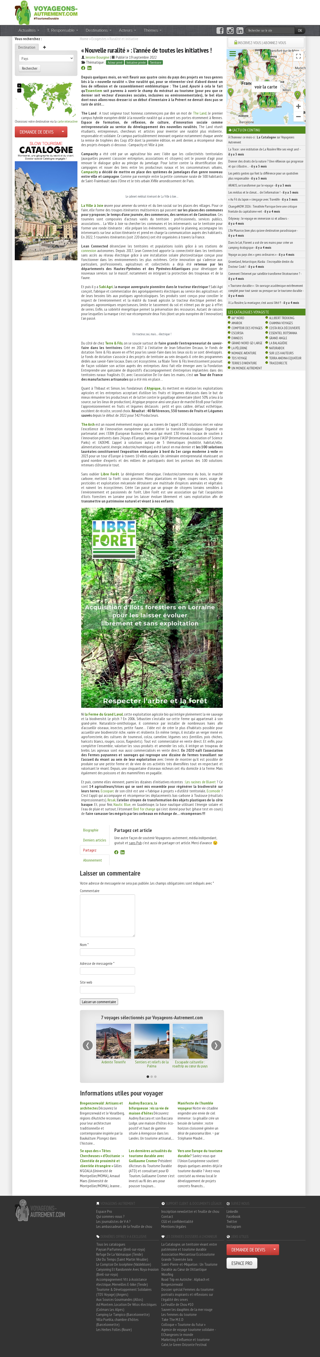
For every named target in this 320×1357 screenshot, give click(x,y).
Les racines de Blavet (201, 781)
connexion (88, 250)
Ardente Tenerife (113, 1061)
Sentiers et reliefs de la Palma (152, 1063)
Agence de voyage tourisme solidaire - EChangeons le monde (188, 1332)
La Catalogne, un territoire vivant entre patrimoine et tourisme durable (189, 1247)
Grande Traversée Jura (176, 1259)
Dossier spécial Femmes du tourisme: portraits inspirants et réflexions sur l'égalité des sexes (187, 1294)
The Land (199, 113)
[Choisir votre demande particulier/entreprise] (62, 131)
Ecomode (213, 790)
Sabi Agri (106, 286)
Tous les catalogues (110, 1244)
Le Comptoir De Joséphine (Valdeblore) (123, 1264)
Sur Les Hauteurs (281, 353)
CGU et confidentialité (177, 1221)
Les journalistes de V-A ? (113, 1221)
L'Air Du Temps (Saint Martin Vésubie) (122, 1259)
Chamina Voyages (281, 323)
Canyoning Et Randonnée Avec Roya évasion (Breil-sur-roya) (127, 1272)
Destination (26, 47)
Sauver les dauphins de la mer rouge (186, 1309)
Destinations (99, 30)
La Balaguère (278, 343)
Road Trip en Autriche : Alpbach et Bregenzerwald (185, 1282)
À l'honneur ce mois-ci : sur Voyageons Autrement (261, 139)
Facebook (233, 1216)
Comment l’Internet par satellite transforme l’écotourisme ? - (264, 276)
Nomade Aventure (244, 353)
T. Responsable (62, 30)
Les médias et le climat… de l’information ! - (263, 192)
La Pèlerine (239, 348)
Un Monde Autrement (247, 368)
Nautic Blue (122, 804)
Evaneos (237, 338)
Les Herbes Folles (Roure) (114, 1329)
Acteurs (127, 30)
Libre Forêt (110, 473)
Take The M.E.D (172, 1319)
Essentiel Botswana (283, 333)
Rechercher (29, 68)
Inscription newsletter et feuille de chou (190, 1211)
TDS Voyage (239, 358)
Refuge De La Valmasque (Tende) (119, 1254)
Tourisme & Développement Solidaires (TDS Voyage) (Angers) (124, 1292)
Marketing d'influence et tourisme (185, 1339)
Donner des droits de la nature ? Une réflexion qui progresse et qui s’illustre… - (265, 163)
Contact (167, 1216)
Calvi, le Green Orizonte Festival (184, 1344)
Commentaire (89, 890)
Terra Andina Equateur (285, 358)
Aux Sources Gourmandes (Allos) (119, 1299)
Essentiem (94, 90)
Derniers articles (94, 839)
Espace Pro (104, 1211)
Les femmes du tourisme (179, 1314)
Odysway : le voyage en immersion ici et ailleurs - (258, 221)
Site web (86, 982)
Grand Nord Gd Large (247, 343)
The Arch (88, 424)
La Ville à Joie (92, 205)
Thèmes (153, 30)
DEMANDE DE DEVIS (37, 132)
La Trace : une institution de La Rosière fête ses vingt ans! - (264, 151)
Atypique (154, 388)
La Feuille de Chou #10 (177, 1304)
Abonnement (92, 860)
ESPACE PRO (242, 1263)
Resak (112, 799)
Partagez (89, 850)
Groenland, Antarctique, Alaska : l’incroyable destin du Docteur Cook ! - (260, 264)
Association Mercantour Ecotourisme (188, 1254)
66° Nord (238, 318)
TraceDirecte (278, 363)
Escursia (237, 333)
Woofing (167, 1274)
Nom (84, 944)
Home (84, 38)
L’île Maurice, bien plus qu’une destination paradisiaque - (263, 233)
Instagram (234, 1226)
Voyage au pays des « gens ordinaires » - (261, 254)
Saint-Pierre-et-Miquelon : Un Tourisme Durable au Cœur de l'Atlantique (189, 1267)
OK (300, 30)
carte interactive (67, 121)
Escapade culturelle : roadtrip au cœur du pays (190, 1063)
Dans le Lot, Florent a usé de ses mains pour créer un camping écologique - (260, 245)
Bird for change (144, 808)
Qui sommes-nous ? (110, 1216)
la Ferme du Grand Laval (104, 714)
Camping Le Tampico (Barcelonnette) (123, 1314)
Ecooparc (107, 790)
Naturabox (276, 348)
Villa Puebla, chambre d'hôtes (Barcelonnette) (117, 1322)
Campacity (89, 171)
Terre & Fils (114, 343)
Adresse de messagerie (97, 963)
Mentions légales (173, 1226)
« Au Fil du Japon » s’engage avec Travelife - (263, 199)
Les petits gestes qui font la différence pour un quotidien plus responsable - (263, 176)
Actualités (29, 30)
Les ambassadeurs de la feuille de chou (124, 1226)
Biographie (90, 829)
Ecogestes (98, 38)
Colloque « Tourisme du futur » (183, 1324)
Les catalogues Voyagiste (248, 311)
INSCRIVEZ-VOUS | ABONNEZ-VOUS (262, 42)
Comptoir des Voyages (247, 328)
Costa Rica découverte (284, 328)
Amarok (237, 323)
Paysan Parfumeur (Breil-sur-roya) (120, 1249)
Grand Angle (278, 338)
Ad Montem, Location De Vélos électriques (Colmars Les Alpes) (126, 1307)
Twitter (232, 1221)
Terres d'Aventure (244, 363)
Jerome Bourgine (97, 57)
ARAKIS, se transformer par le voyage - (259, 185)
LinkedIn (232, 1211)
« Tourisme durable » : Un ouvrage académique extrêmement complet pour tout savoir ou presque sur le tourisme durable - (265, 290)
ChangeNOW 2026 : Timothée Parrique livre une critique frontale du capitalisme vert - (262, 209)
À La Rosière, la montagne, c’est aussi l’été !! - (263, 302)
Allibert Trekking (281, 318)
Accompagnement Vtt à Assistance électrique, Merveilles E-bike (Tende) (122, 1282)
